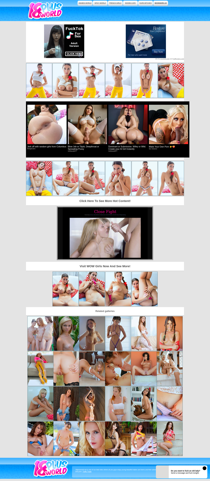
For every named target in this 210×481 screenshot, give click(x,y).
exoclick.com (165, 59)
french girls (115, 3)
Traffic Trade (86, 472)
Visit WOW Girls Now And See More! (105, 266)
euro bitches (146, 3)
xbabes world (85, 3)
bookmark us (161, 3)
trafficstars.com (178, 59)
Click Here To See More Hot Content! (105, 201)
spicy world (100, 3)
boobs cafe (130, 3)
